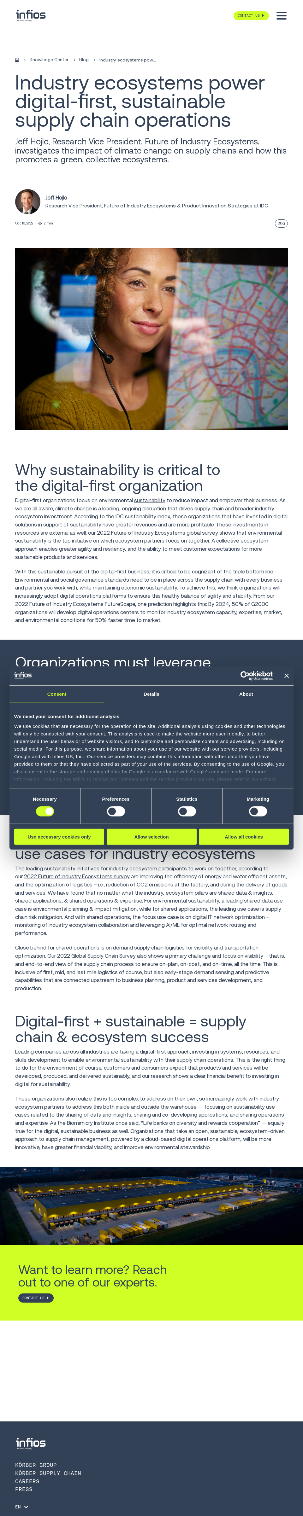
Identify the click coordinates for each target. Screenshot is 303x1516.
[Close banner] (286, 675)
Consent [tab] (57, 693)
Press (24, 1489)
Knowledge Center (49, 60)
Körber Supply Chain (48, 1473)
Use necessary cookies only (59, 836)
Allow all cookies (244, 836)
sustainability (149, 500)
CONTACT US (33, 1298)
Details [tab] (151, 693)
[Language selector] (22, 1507)
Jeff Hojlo (56, 198)
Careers (27, 1481)
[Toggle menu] (281, 16)
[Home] (17, 60)
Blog (84, 60)
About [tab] (246, 693)
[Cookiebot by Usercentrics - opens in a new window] (245, 675)
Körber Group (36, 1465)
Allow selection (151, 836)
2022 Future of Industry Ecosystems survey (77, 876)
